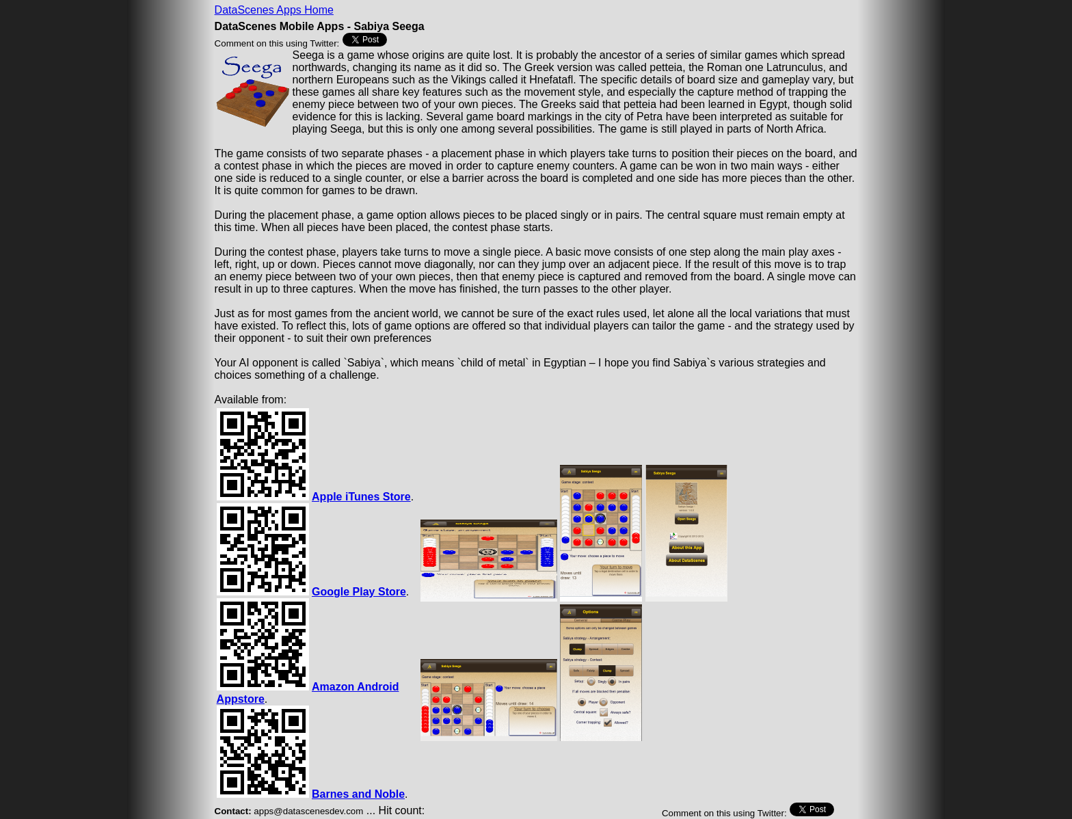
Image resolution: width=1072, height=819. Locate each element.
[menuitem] (274, 10)
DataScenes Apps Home (274, 10)
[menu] (274, 10)
